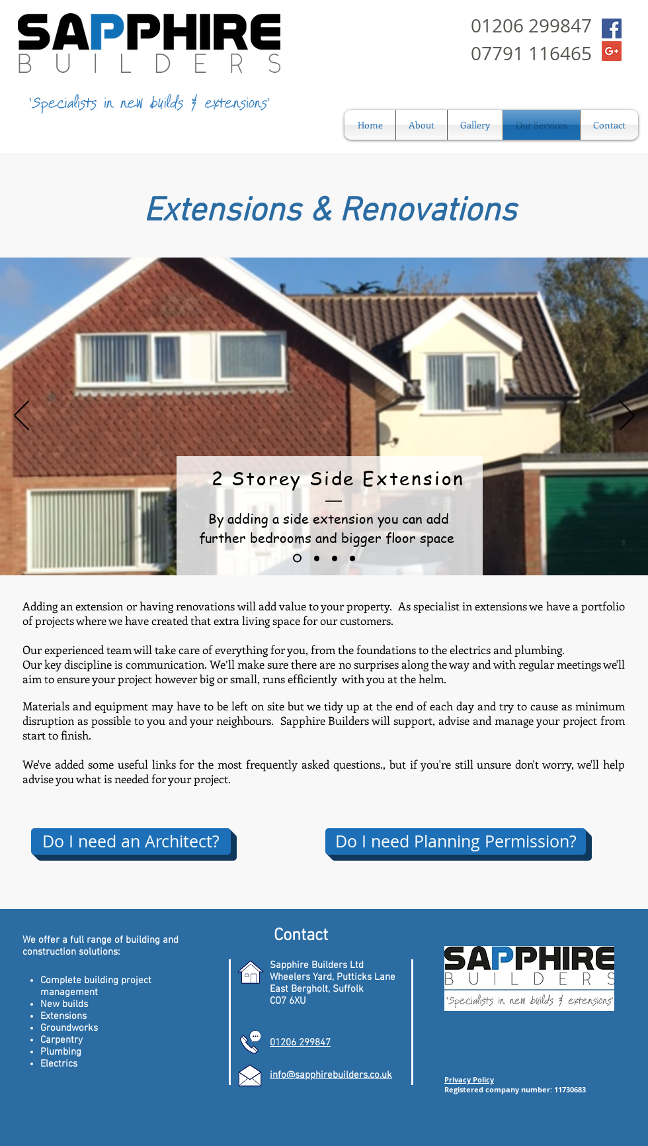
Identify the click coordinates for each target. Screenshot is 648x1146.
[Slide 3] (334, 558)
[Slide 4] (352, 558)
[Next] (627, 416)
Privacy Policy (469, 1079)
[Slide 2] (316, 558)
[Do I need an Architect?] (131, 841)
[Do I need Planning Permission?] (455, 841)
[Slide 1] (297, 558)
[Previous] (21, 416)
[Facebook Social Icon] (612, 28)
